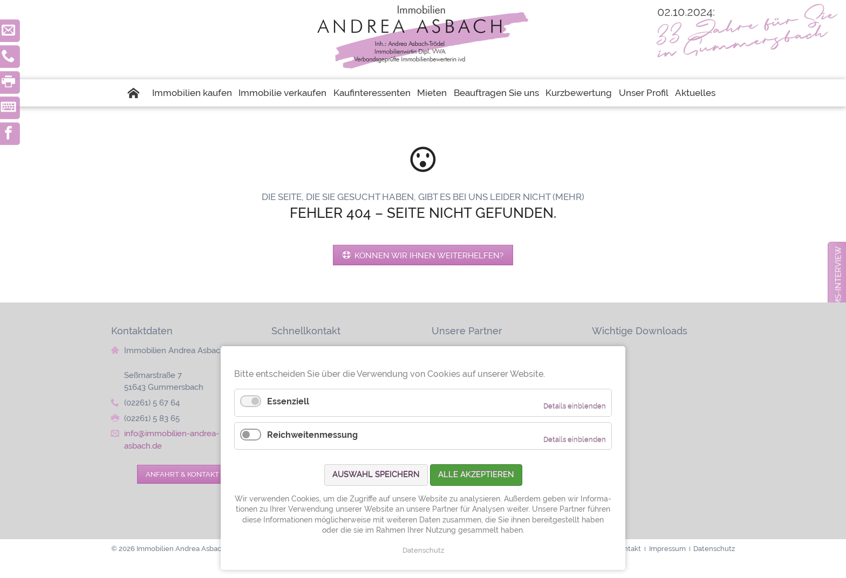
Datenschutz (423, 550)
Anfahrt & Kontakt (182, 474)
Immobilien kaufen (192, 92)
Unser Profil (643, 92)
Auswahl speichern (376, 474)
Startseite (137, 92)
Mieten (432, 92)
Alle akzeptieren (476, 474)
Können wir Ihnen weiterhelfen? (427, 255)
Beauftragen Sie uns (496, 92)
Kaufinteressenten (372, 92)
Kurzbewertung (578, 92)
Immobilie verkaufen (282, 92)
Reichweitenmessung (312, 435)
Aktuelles (695, 92)
